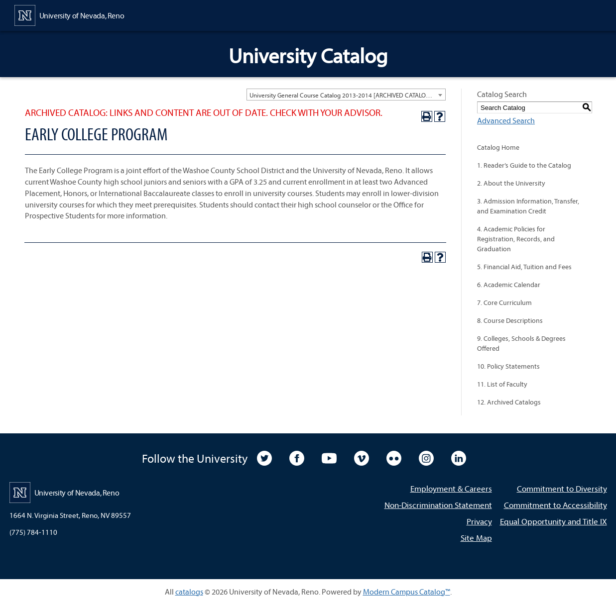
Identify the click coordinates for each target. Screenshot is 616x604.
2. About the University (511, 183)
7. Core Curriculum (504, 302)
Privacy (479, 521)
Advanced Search (506, 120)
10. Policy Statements (508, 366)
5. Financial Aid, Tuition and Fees (524, 266)
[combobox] (346, 95)
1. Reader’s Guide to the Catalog (524, 165)
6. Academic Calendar (508, 284)
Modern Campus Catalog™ (406, 592)
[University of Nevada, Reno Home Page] (69, 14)
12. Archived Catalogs (509, 402)
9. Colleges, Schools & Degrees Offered (521, 343)
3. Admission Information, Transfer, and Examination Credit (528, 206)
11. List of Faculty (502, 384)
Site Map (476, 537)
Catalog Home (498, 147)
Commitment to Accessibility (555, 505)
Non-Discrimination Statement (438, 505)
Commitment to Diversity (562, 488)
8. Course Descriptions (510, 320)
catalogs (189, 592)
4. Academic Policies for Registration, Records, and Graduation (516, 238)
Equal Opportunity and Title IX (553, 521)
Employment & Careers (451, 488)
